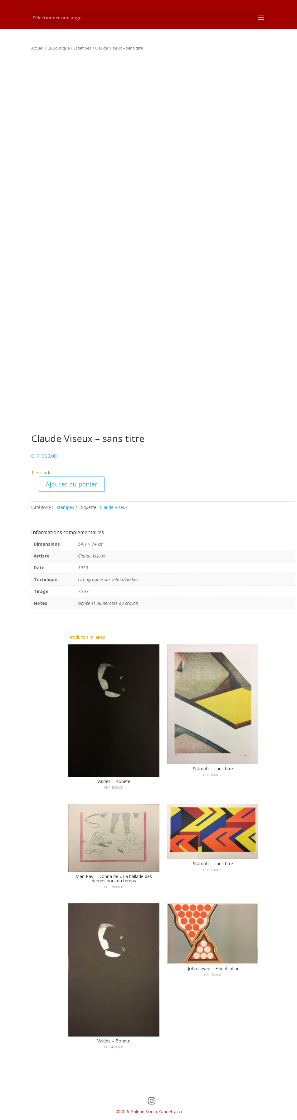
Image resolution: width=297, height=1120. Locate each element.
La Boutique (59, 48)
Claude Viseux (114, 507)
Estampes (82, 48)
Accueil (37, 48)
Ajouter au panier (72, 484)
